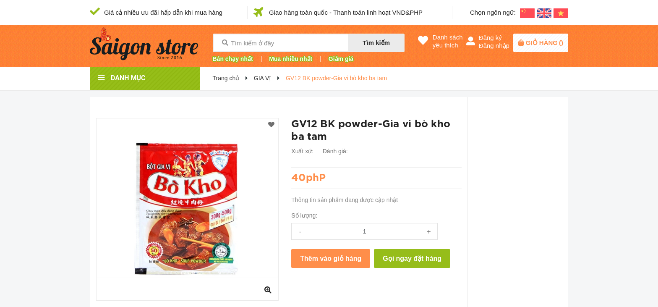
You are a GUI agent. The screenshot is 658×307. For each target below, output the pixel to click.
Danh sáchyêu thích (448, 41)
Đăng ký (490, 37)
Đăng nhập (494, 45)
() (544, 42)
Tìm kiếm (376, 42)
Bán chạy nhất (233, 58)
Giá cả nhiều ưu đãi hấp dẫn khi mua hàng (163, 12)
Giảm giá (341, 58)
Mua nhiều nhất (290, 58)
